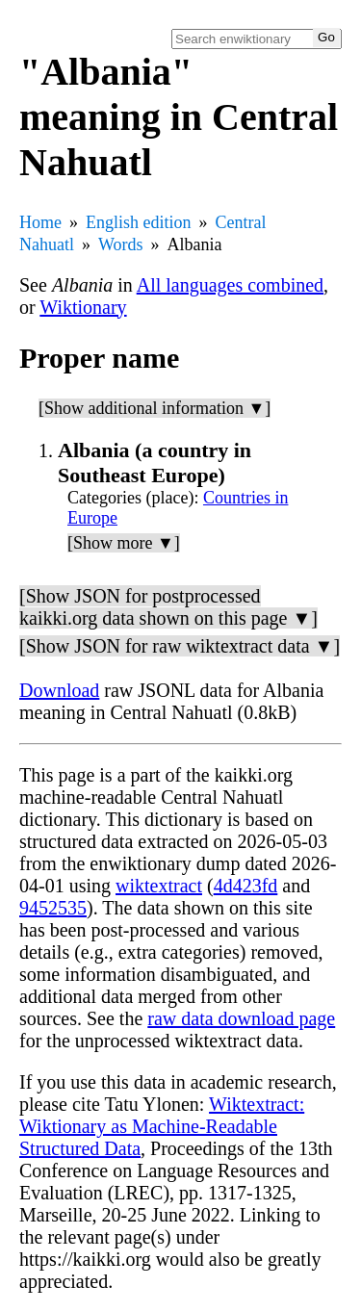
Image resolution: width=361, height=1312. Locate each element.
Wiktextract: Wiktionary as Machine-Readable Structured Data (161, 1126)
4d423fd (246, 885)
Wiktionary (82, 307)
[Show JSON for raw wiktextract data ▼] (179, 645)
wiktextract (159, 885)
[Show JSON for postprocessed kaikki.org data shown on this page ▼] (168, 607)
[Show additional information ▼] (155, 408)
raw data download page (241, 1018)
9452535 (53, 907)
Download (59, 690)
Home (40, 222)
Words (120, 244)
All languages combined (230, 285)
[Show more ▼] (123, 543)
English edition (139, 222)
